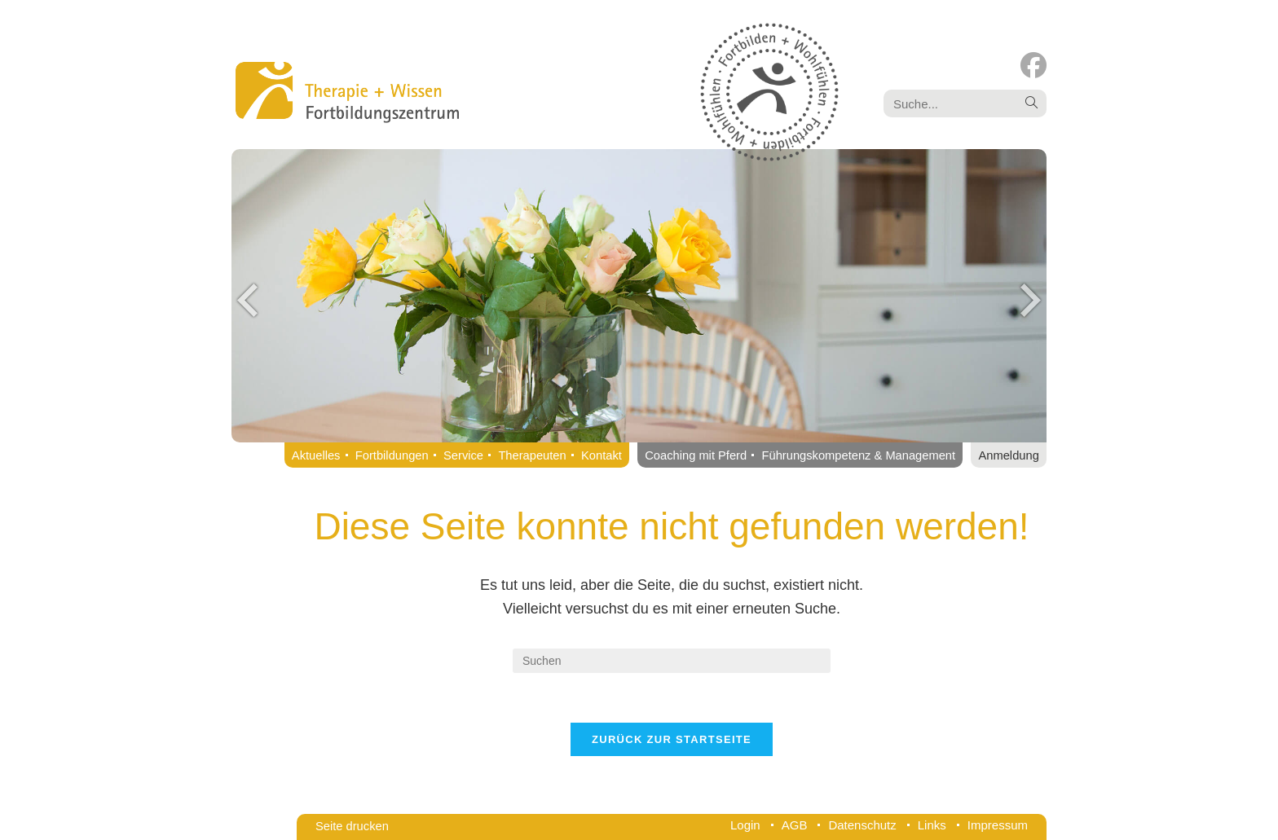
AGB (795, 825)
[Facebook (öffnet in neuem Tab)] (1033, 65)
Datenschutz (862, 825)
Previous (247, 299)
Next (1030, 299)
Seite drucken (352, 826)
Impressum (997, 825)
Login (745, 825)
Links (932, 825)
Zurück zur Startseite (671, 739)
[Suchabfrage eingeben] (672, 661)
